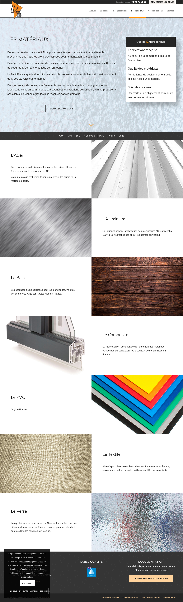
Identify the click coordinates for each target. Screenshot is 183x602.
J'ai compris (27, 583)
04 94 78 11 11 (138, 2)
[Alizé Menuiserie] (16, 9)
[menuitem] (162, 2)
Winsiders (45, 598)
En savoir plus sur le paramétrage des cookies (29, 591)
